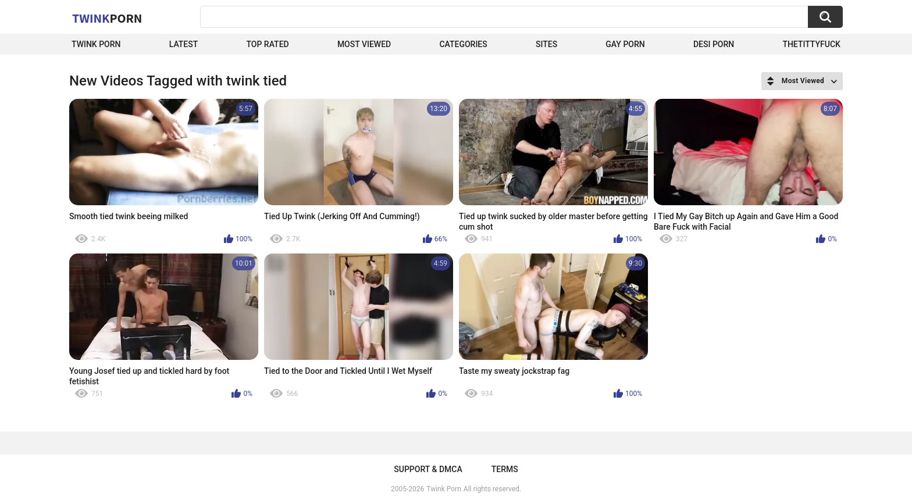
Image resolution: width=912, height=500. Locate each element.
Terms (504, 469)
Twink (107, 18)
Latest (183, 44)
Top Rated (267, 44)
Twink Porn (96, 44)
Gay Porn (624, 44)
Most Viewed (364, 44)
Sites (546, 44)
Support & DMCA (428, 469)
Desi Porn (713, 44)
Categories (463, 44)
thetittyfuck (811, 44)
